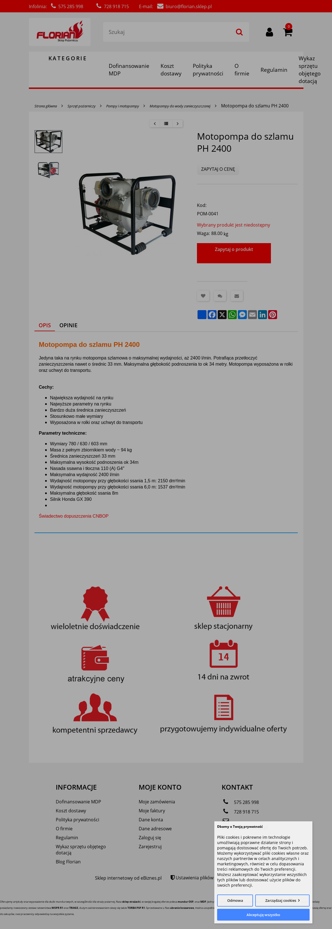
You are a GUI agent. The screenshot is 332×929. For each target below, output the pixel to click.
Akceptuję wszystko (263, 914)
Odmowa (235, 900)
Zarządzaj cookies (280, 900)
